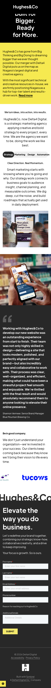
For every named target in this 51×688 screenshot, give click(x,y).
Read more (26, 95)
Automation (42, 154)
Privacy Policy (33, 657)
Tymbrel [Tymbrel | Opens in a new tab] (30, 676)
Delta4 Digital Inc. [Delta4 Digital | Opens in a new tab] (21, 679)
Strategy (8, 154)
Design (31, 154)
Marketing (20, 154)
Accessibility (17, 657)
